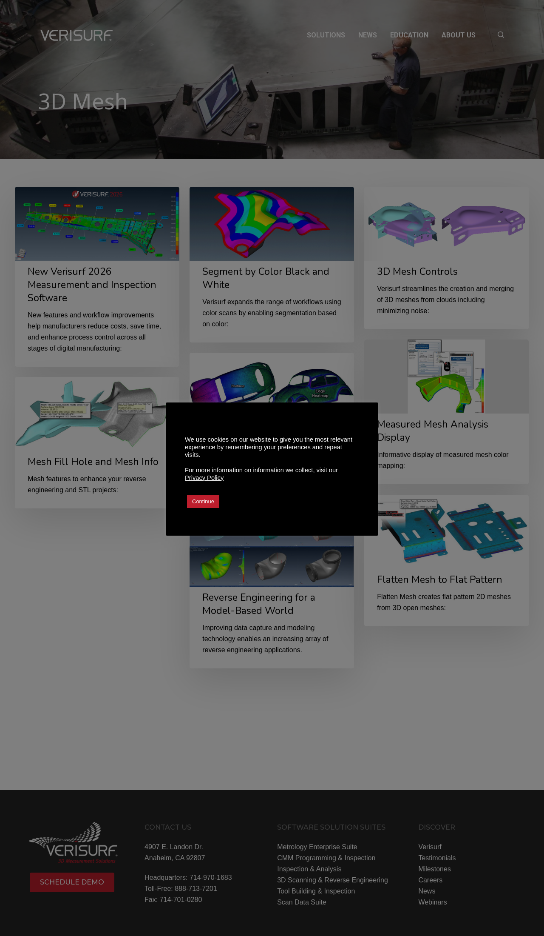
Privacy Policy (204, 477)
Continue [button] (203, 501)
